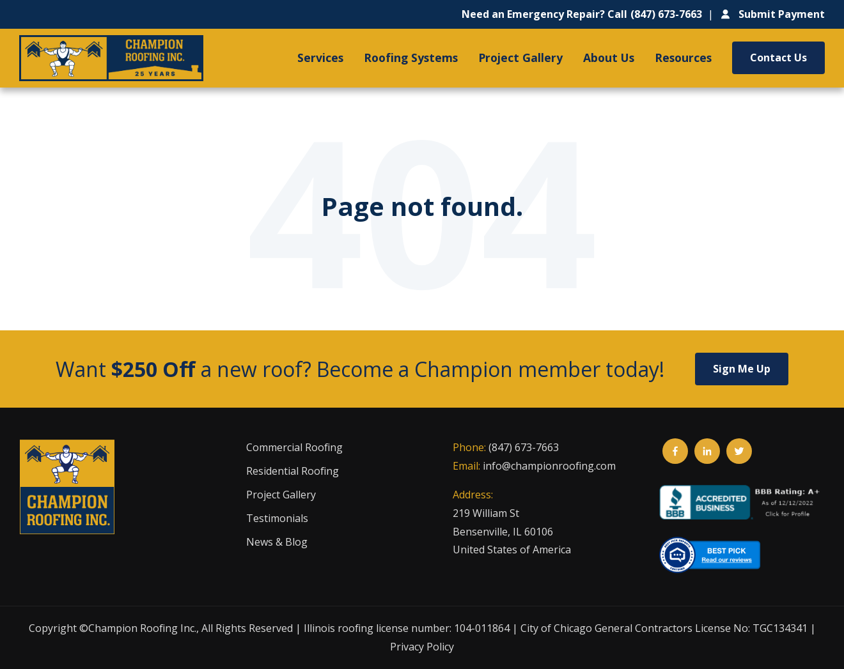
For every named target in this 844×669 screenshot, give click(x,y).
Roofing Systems (411, 57)
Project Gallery (520, 57)
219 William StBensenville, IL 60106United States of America (512, 531)
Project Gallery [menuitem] (281, 495)
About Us (608, 57)
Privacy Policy (422, 647)
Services (320, 57)
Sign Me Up (741, 369)
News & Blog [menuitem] (277, 542)
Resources (683, 57)
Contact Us (778, 57)
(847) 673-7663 (523, 447)
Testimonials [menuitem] (277, 518)
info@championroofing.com (549, 466)
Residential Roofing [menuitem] (292, 471)
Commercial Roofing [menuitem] (294, 447)
